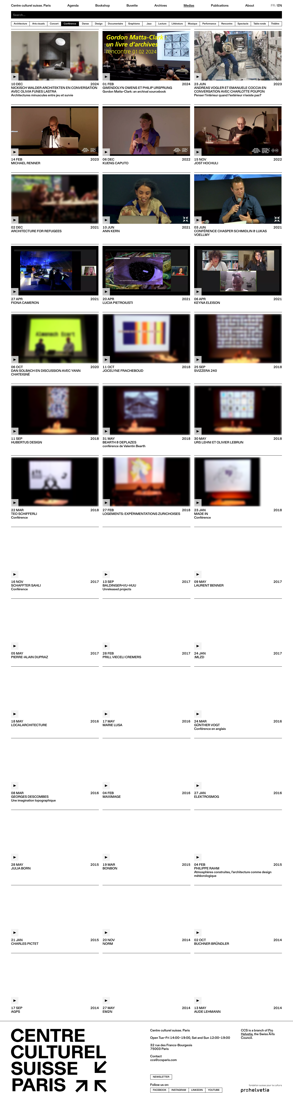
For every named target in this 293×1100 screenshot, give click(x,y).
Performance (209, 23)
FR (273, 5)
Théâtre (275, 23)
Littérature (177, 23)
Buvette (132, 5)
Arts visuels (38, 23)
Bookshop (102, 5)
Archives (160, 5)
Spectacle (243, 23)
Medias (189, 5)
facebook (159, 1090)
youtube (214, 1090)
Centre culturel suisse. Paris (31, 5)
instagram (178, 1090)
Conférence (70, 23)
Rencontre (226, 23)
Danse (85, 23)
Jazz (149, 23)
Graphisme (134, 23)
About (249, 5)
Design (99, 23)
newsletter (161, 1077)
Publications (220, 5)
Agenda (73, 5)
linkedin (197, 1090)
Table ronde (259, 23)
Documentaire (115, 23)
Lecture (162, 23)
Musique (192, 23)
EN (279, 5)
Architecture (20, 23)
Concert (54, 23)
